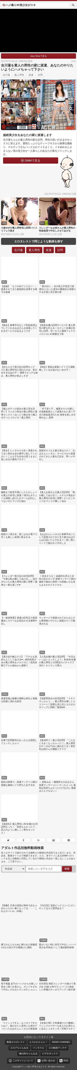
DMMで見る (32, 160)
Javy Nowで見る (38, 56)
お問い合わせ (48, 1060)
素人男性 (19, 74)
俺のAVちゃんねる (28, 1053)
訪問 (40, 74)
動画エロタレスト (16, 1042)
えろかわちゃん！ (38, 1042)
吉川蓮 (6, 74)
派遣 (31, 74)
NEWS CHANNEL (61, 1042)
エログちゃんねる (19, 1048)
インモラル (38, 1048)
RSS (65, 1060)
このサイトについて (23, 1060)
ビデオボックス (50, 1053)
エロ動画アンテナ (58, 1048)
